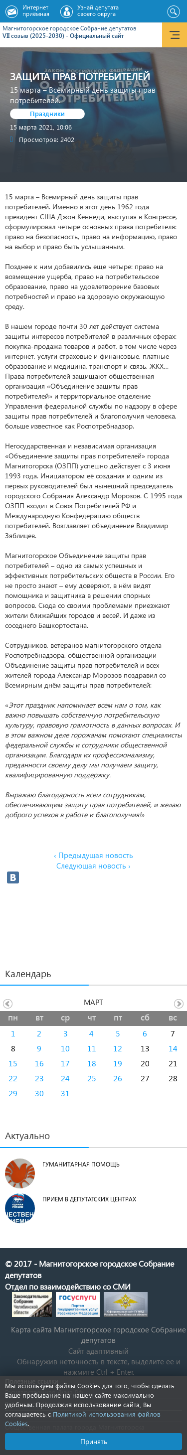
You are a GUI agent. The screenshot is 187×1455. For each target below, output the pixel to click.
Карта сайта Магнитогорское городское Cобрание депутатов (98, 1334)
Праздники (47, 113)
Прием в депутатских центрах (89, 1199)
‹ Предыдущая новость (93, 855)
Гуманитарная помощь (81, 1164)
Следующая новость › (93, 866)
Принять (93, 1441)
